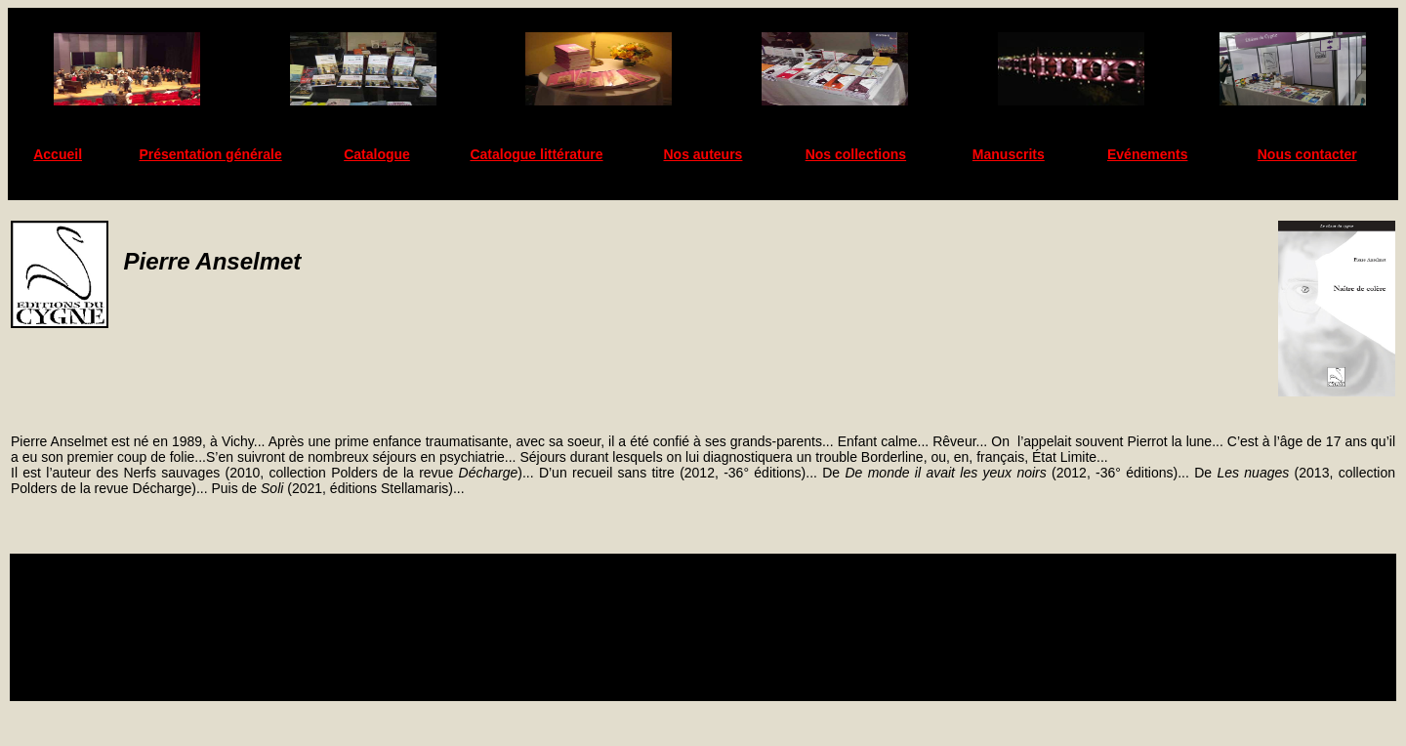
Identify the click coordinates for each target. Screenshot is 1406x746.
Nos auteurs (703, 154)
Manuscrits (1008, 154)
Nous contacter (1307, 154)
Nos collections (856, 154)
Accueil (57, 154)
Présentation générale (210, 154)
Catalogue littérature (536, 154)
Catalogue (377, 154)
